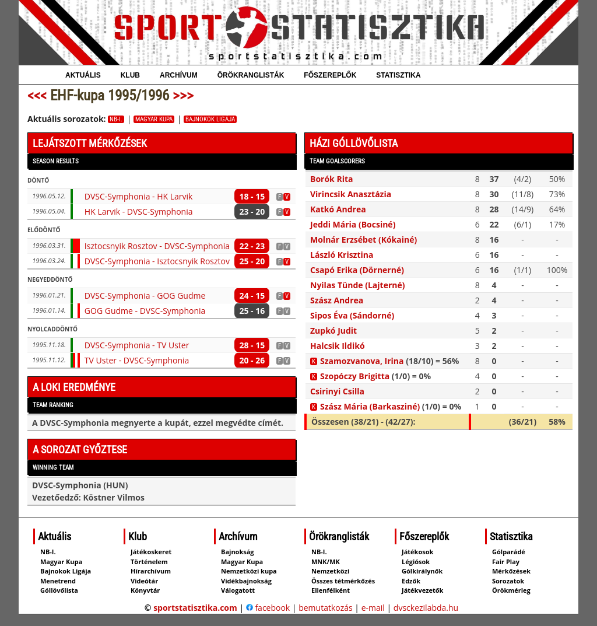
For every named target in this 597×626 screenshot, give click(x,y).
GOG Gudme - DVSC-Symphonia (145, 310)
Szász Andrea (336, 300)
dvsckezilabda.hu (426, 607)
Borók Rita (331, 178)
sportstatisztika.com (195, 607)
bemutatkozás (325, 607)
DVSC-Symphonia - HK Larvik (139, 196)
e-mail (373, 607)
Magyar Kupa (154, 119)
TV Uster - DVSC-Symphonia (137, 360)
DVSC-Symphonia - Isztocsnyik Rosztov (157, 261)
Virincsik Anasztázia (350, 194)
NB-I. (116, 119)
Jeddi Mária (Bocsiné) (352, 224)
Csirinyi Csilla (337, 391)
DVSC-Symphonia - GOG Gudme (145, 295)
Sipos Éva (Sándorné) (352, 315)
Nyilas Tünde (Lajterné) (357, 285)
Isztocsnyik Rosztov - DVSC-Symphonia (157, 245)
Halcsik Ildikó (337, 345)
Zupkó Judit (333, 330)
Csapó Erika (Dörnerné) (357, 269)
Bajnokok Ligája (210, 119)
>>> (183, 95)
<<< (37, 95)
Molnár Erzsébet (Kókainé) (363, 239)
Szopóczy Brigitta (354, 376)
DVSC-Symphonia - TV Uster (137, 345)
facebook (268, 607)
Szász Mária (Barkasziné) (370, 406)
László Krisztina (341, 254)
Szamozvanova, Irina (362, 360)
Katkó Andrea (338, 209)
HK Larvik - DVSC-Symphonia (139, 211)
